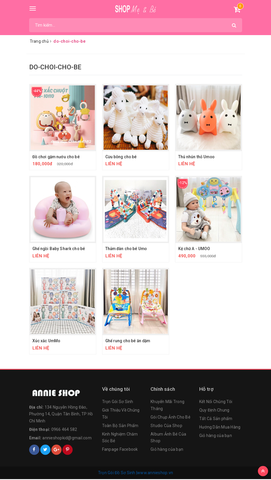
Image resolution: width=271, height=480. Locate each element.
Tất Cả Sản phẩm (215, 419)
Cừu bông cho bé (121, 156)
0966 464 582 (64, 430)
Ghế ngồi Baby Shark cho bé (59, 249)
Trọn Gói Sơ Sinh (117, 402)
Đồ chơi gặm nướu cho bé (56, 156)
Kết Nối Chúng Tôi (215, 402)
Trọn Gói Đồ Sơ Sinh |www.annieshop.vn (135, 473)
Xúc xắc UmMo (46, 341)
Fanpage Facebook (120, 450)
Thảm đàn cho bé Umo (127, 249)
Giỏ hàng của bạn (167, 450)
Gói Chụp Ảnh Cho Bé (170, 418)
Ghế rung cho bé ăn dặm (129, 341)
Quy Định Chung (214, 411)
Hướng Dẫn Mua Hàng (220, 428)
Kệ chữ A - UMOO (194, 249)
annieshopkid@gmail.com (67, 438)
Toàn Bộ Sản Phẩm (120, 426)
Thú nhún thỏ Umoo (196, 156)
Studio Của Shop (166, 426)
